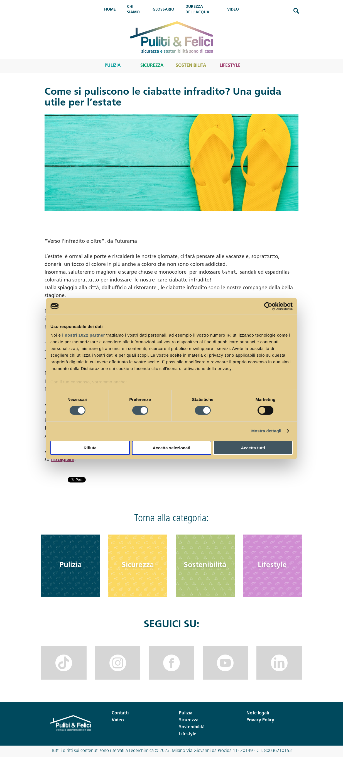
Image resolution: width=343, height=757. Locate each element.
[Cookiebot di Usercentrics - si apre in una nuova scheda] (268, 306)
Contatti (120, 713)
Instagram (62, 459)
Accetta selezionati (171, 447)
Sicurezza (152, 65)
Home (110, 10)
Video (233, 10)
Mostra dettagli (266, 430)
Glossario (163, 10)
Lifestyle (230, 65)
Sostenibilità (191, 65)
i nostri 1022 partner (83, 335)
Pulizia (113, 65)
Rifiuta (90, 447)
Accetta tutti (253, 447)
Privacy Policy (260, 720)
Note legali (257, 713)
